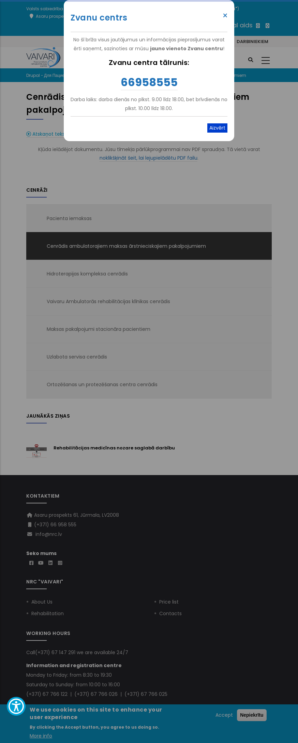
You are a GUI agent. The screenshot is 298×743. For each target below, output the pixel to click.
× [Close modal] (225, 16)
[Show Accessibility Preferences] (16, 706)
